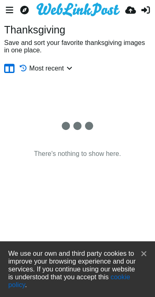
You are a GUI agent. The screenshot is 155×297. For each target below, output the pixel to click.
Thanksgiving (34, 29)
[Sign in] (145, 10)
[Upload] (130, 10)
